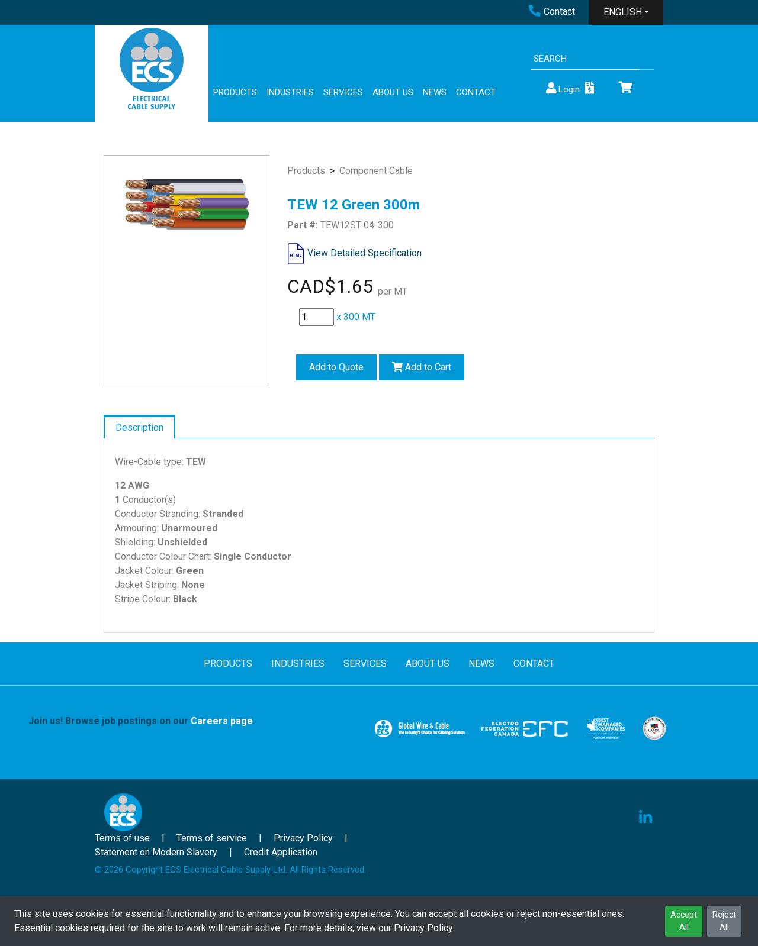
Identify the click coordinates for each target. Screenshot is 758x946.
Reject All (724, 921)
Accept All (683, 921)
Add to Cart (421, 367)
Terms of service (211, 838)
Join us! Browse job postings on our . (141, 721)
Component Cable (376, 170)
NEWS (435, 92)
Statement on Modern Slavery (156, 852)
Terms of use (122, 838)
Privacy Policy (423, 928)
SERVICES (343, 92)
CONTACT (476, 92)
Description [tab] (139, 427)
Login (562, 88)
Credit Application (280, 852)
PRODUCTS (235, 92)
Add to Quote (336, 367)
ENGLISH (622, 12)
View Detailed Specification (364, 253)
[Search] (585, 59)
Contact (552, 11)
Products (306, 170)
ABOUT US (392, 92)
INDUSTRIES (290, 92)
